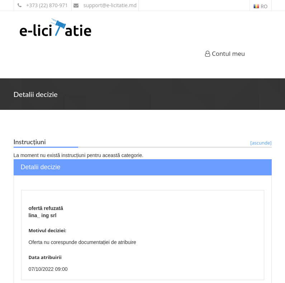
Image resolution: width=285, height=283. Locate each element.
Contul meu (225, 53)
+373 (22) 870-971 (43, 5)
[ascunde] (260, 143)
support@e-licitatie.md (105, 5)
